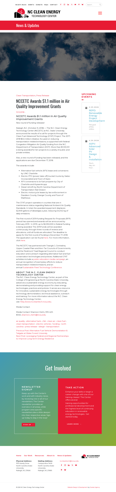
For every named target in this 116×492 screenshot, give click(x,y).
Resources (39, 456)
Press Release (42, 95)
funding (56, 324)
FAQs (46, 5)
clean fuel (61, 321)
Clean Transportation (25, 95)
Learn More (73, 424)
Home (18, 456)
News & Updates (64, 456)
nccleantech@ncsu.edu (69, 461)
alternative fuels (33, 321)
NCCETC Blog (21, 5)
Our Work (28, 456)
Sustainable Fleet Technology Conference (42, 267)
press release (31, 326)
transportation (52, 326)
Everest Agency (95, 487)
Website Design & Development (77, 487)
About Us (51, 456)
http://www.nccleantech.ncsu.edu (35, 302)
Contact (54, 5)
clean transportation (25, 324)
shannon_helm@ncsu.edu (34, 315)
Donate (39, 5)
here (46, 238)
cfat (44, 321)
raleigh (42, 326)
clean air (51, 321)
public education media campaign (49, 259)
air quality (20, 321)
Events (31, 5)
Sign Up (27, 424)
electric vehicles (43, 324)
